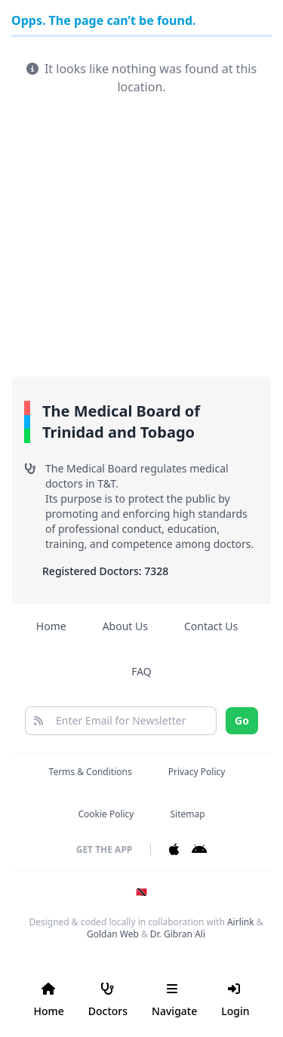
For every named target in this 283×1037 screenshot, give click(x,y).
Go (242, 720)
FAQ (141, 671)
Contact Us (211, 626)
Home (51, 626)
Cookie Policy (106, 814)
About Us (125, 626)
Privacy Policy (197, 771)
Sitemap (187, 814)
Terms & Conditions (90, 771)
